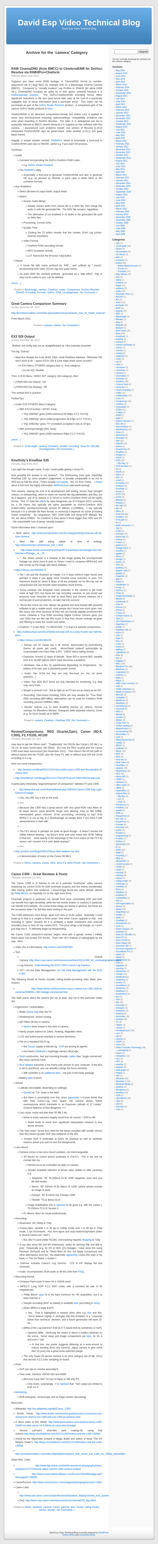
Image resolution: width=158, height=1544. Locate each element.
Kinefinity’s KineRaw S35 (30, 460)
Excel (118, 491)
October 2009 (122, 223)
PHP (118, 813)
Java (118, 618)
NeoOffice (120, 765)
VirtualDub (120, 1056)
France (119, 539)
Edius (118, 474)
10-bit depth (30, 446)
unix (118, 1033)
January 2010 (122, 214)
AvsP (118, 308)
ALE (118, 277)
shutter (51, 1510)
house (118, 587)
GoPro (50, 292)
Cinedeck (53, 446)
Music (118, 751)
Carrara (119, 350)
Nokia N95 (120, 776)
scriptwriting (121, 898)
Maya (118, 680)
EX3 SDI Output (23, 336)
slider (118, 918)
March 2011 (121, 175)
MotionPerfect (122, 728)
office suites (121, 785)
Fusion (119, 542)
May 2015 (120, 70)
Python (119, 841)
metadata (120, 697)
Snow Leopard (122, 929)
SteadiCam (121, 971)
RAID (118, 850)
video (118, 1045)
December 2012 (123, 115)
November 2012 (123, 118)
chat (118, 364)
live (117, 658)
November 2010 (123, 186)
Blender (119, 319)
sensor (42, 1510)
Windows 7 (121, 1081)
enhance (120, 486)
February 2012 (122, 144)
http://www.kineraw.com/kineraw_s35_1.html (39, 545)
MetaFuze (120, 700)
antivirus (119, 283)
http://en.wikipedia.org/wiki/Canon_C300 (49, 1408)
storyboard (120, 977)
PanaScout (121, 805)
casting (119, 353)
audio (118, 291)
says (41, 1294)
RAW (58, 292)
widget (119, 1073)
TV (117, 1022)
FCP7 (118, 494)
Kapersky (120, 624)
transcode (120, 1016)
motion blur (121, 723)
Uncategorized (70, 292)
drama (119, 446)
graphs (119, 573)
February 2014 (122, 87)
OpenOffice (121, 791)
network (119, 768)
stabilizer (120, 965)
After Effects (121, 274)
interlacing (120, 601)
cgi (117, 362)
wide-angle (121, 1070)
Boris (118, 333)
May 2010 (120, 203)
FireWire (120, 517)
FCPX (118, 497)
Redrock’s (41, 1051)
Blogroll (119, 325)
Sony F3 (61, 862)
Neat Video (121, 762)
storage (119, 974)
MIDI (118, 712)
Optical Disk (121, 793)
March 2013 (121, 107)
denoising (120, 435)
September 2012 (123, 124)
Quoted (27, 1092)
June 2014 (120, 76)
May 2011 (120, 169)
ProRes (119, 839)
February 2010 (122, 211)
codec (62, 289)
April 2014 (120, 82)
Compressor (73, 289)
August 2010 (121, 195)
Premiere (122, 271)
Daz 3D (119, 424)
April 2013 (120, 104)
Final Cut (120, 514)
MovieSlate (121, 734)
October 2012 (122, 121)
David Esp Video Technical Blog (79, 22)
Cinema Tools (122, 384)
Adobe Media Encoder (128, 266)
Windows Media (123, 1084)
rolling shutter (92, 1507)
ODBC (119, 779)
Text (118, 999)
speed (118, 957)
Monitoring (21, 1392)
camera (42, 289)
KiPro (118, 633)
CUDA (119, 410)
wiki (117, 1076)
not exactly (62, 482)
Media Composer (123, 692)
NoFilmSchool (61, 485)
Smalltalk (120, 920)
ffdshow (119, 500)
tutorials (119, 1019)
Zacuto (31, 1046)
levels (118, 647)
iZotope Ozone (122, 616)
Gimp (118, 556)
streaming (120, 980)
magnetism (121, 672)
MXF (118, 754)
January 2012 (122, 147)
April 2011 (120, 172)
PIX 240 (119, 819)
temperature (121, 994)
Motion (119, 720)
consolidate (121, 407)
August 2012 (121, 127)
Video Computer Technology (128, 1047)
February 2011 (122, 178)
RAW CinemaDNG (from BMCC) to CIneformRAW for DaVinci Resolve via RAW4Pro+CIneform (56, 70)
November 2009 (123, 220)
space (118, 954)
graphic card (121, 570)
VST (118, 1061)
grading (119, 568)
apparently (73, 1097)
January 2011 (122, 180)
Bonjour (119, 328)
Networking (121, 771)
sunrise (119, 982)
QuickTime (120, 844)
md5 (118, 686)
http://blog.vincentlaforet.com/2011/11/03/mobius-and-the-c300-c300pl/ (62, 1433)
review (57, 325)
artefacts (37, 1507)
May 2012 (120, 135)
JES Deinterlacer (123, 621)
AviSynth (120, 305)
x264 (118, 1095)
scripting (119, 895)
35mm (27, 862)
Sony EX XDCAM (89, 446)
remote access (122, 864)
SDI (117, 901)
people (119, 810)
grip (117, 579)
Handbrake (121, 585)
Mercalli (119, 695)
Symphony (120, 988)
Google (119, 559)
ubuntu (119, 1028)
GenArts (119, 551)
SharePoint (121, 912)
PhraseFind (121, 816)
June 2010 (120, 200)
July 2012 (120, 130)
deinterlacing (121, 429)
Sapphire (120, 892)
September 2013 (123, 93)
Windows (120, 1078)
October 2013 (122, 90)
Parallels (120, 807)
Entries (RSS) (68, 1535)
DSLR (118, 458)
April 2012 (120, 138)
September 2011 (123, 158)
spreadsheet (121, 960)
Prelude (119, 824)
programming (122, 836)
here (49, 108)
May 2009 (120, 231)
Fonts (118, 531)
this (89, 1312)
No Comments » (89, 292)
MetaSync (120, 703)
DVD (118, 460)
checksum (120, 367)
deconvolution (122, 427)
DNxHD (20, 292)
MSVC (119, 745)
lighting (119, 649)
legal (118, 638)
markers (119, 675)
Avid (118, 302)
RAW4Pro (56, 140)
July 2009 (120, 226)
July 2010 (120, 197)
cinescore (120, 387)
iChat (118, 593)
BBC (118, 314)
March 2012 (121, 141)
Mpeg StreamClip (124, 740)
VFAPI (119, 1042)
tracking (119, 1013)
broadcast (120, 336)
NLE (118, 774)
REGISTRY (121, 861)
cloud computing (123, 390)
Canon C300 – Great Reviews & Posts (39, 874)
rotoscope (120, 884)
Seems (27, 1026)
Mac (118, 664)
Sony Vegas (121, 943)
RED (52, 862)
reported (60, 1205)
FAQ (80, 1271)
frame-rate (120, 537)
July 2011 (120, 163)
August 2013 (121, 96)
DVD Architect (122, 466)
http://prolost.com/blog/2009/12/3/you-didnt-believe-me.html (47, 851)
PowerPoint (121, 822)
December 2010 (123, 183)
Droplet (119, 455)
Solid (22, 1056)
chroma (119, 373)
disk (118, 441)
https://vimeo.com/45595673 (30, 570)
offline (118, 788)
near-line (120, 759)
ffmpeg (119, 503)
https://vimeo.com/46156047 (34, 640)
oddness (120, 782)
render (119, 867)
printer (119, 830)
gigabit (119, 553)
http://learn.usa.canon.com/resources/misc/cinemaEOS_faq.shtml (61, 1500)
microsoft (120, 709)
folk (117, 528)
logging (119, 661)
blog (118, 322)
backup (119, 311)
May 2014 (120, 79)
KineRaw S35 (62, 720)
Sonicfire (120, 932)
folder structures (123, 525)
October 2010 (122, 189)
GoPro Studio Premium (51, 105)
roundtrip (120, 886)
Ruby (118, 889)
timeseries (120, 1011)
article (43, 501)
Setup (118, 909)
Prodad (119, 833)
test (117, 997)
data (118, 418)
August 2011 (121, 161)
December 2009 (123, 217)
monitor (63, 446)
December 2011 (123, 149)
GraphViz (120, 576)
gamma (65, 1507)
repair (118, 870)
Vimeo (119, 1053)
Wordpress (121, 1090)
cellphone (120, 356)
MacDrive (120, 669)
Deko (118, 432)
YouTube (120, 1107)
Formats (41, 292)
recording (74, 446)
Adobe (119, 263)
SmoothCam (121, 923)
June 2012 (120, 132)
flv (117, 522)
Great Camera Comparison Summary (38, 303)
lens (73, 1507)
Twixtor (119, 1025)
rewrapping (123, 1050)
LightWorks (121, 652)
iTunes (119, 613)
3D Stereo (120, 254)
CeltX (118, 359)
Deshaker (120, 438)
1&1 (118, 243)
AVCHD (119, 297)
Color (118, 398)
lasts (30, 1078)
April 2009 (120, 234)
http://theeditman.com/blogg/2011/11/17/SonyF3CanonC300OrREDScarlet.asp (57, 778)
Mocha (119, 714)
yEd (117, 1104)
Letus (118, 644)
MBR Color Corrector (125, 683)
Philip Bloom (21, 893)
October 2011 (122, 155)
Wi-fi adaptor (27, 1064)
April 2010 (120, 206)
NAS (118, 757)
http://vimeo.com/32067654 (58, 947)
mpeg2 (119, 743)
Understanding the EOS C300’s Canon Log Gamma (62, 965)
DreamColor (121, 449)
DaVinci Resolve (90, 289)
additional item (52, 1073)
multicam (120, 748)
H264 (118, 582)
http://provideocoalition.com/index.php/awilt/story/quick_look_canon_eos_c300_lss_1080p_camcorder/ (70, 1453)
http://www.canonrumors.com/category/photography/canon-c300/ (67, 1482)
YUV (118, 1109)
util (117, 1036)
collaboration (121, 395)
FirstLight (120, 520)
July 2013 (120, 99)
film (117, 508)
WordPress (103, 1533)
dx (117, 469)
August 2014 (121, 73)
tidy (117, 1002)
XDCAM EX (121, 1098)
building (119, 339)
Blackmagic (31, 289)
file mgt (119, 506)
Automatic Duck (123, 294)
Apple (118, 285)
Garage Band (122, 548)
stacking (119, 968)
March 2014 (121, 84)
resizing (119, 872)
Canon (45, 862)
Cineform (53, 289)
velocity (119, 1039)
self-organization (123, 903)
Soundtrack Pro (123, 951)
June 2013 (120, 101)
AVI (117, 300)
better (73, 1056)
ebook (118, 472)
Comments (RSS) (87, 1535)
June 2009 (120, 228)
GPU (118, 565)
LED (118, 635)
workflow (120, 1092)
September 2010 (123, 192)
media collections (124, 689)
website (119, 1067)
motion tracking (123, 726)
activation (120, 260)
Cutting (119, 412)
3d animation (121, 252)
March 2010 (121, 209)
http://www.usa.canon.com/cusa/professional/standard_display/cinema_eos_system (64, 1495)
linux (118, 655)
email (118, 480)
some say (32, 1011)
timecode (120, 1005)
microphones (121, 706)
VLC (118, 1059)
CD (119, 799)
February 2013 (122, 110)
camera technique (124, 345)
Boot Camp (121, 331)
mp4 (118, 737)
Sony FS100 (73, 862)
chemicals (120, 370)
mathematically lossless (24, 95)
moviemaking (122, 731)
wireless (119, 1087)
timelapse (120, 1008)
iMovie (119, 599)
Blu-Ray (121, 463)
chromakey (121, 376)
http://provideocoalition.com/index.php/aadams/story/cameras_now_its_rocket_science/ (58, 313)
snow (118, 926)
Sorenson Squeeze (124, 949)
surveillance (121, 985)
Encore (121, 268)
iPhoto (119, 610)
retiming (119, 875)
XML (118, 1101)
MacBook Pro (122, 666)
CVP (61, 1046)
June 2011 (120, 166)
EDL (118, 477)
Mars (118, 678)
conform (119, 404)
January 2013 (122, 113)
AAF (118, 257)
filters (118, 511)
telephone (120, 991)
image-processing (124, 596)
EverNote (120, 489)
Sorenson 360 (122, 946)
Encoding (31, 292)
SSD (118, 963)
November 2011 (123, 152)
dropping (87, 1239)
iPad (118, 604)
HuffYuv (119, 590)
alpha (118, 280)
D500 (118, 415)
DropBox (120, 452)
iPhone (119, 607)
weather (119, 1064)
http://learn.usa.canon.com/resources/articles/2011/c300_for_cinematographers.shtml (75, 960)
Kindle (119, 627)
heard (99, 482)
